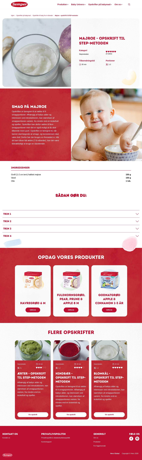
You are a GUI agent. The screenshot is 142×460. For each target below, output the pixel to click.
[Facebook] (131, 439)
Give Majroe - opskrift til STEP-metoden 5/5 (115, 51)
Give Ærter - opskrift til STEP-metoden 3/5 (41, 368)
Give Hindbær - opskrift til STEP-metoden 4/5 (81, 368)
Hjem (12, 15)
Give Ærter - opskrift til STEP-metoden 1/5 (37, 368)
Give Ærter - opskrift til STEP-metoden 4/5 (43, 368)
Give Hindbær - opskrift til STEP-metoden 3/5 (79, 368)
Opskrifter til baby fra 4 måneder (43, 15)
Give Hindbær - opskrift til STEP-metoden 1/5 (75, 368)
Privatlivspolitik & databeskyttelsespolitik (55, 438)
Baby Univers (77, 4)
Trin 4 (7, 235)
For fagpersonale (99, 446)
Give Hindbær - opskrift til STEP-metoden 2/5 (77, 368)
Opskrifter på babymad (99, 4)
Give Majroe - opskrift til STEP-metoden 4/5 (113, 51)
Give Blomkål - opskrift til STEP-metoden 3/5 (117, 368)
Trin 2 (7, 221)
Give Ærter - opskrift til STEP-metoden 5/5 (45, 368)
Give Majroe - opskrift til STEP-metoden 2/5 (109, 51)
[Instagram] (137, 439)
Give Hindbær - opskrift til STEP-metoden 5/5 (83, 368)
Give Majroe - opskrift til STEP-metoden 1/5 (107, 51)
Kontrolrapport (46, 442)
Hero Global (114, 453)
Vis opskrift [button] (32, 414)
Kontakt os (6, 438)
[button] (129, 4)
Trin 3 (7, 228)
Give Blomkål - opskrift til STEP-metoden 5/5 (122, 368)
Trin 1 (7, 213)
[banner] (71, 4)
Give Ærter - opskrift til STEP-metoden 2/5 (39, 368)
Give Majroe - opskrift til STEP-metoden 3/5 (111, 51)
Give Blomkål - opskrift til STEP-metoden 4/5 (119, 368)
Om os (117, 4)
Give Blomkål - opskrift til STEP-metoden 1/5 (113, 368)
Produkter (62, 4)
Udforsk (33, 310)
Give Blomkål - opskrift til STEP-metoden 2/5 (115, 368)
